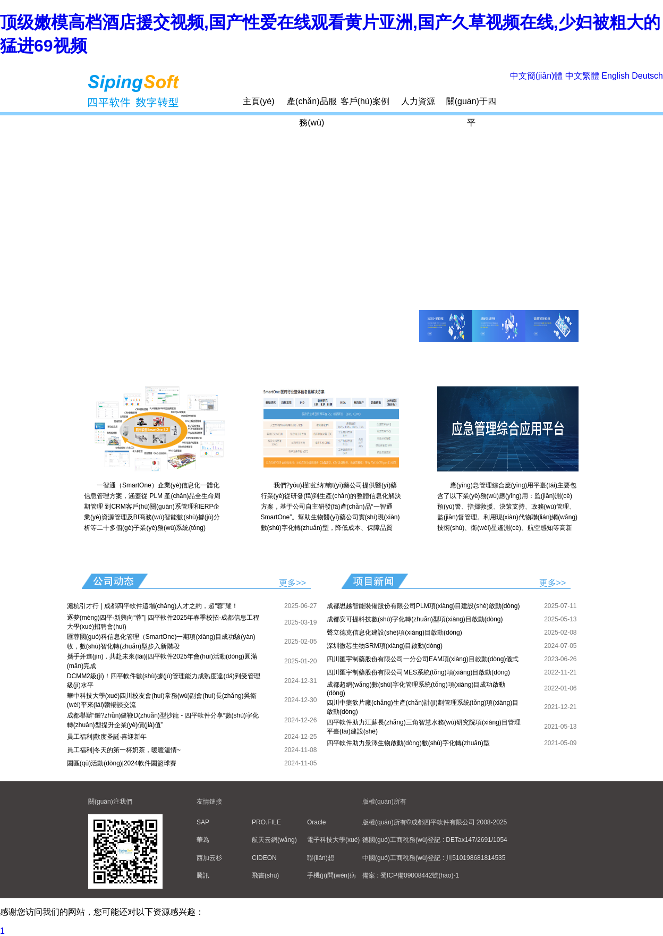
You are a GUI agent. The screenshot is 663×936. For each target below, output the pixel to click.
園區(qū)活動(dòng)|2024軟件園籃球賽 (121, 763)
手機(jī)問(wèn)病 (331, 875)
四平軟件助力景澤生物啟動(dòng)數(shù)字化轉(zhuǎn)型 (408, 743)
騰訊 (203, 875)
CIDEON (264, 858)
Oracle (316, 822)
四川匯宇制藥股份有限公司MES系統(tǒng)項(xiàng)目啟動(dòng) (418, 672)
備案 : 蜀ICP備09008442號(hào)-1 (410, 875)
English (615, 75)
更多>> (292, 582)
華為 (203, 840)
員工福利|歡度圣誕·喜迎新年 (107, 736)
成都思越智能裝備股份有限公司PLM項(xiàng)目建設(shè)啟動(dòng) (423, 606)
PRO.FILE (266, 822)
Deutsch (647, 75)
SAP (203, 822)
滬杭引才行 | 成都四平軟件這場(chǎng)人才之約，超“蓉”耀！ (153, 606)
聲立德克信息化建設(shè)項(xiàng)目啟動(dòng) (394, 632)
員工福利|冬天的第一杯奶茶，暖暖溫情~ (124, 750)
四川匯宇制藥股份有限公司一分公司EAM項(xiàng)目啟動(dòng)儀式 (422, 659)
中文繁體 (582, 75)
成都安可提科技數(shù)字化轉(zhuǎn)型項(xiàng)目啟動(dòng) (415, 619)
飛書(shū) (265, 875)
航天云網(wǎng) (274, 840)
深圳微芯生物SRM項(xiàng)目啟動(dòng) (385, 646)
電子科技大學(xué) (333, 840)
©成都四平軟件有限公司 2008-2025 (456, 822)
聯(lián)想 (320, 858)
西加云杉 (209, 858)
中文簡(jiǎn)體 (536, 75)
